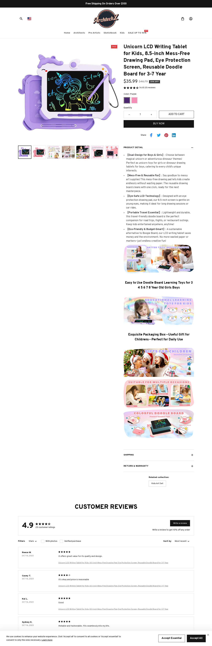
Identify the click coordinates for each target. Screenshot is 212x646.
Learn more (46, 640)
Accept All (196, 638)
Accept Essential (172, 638)
